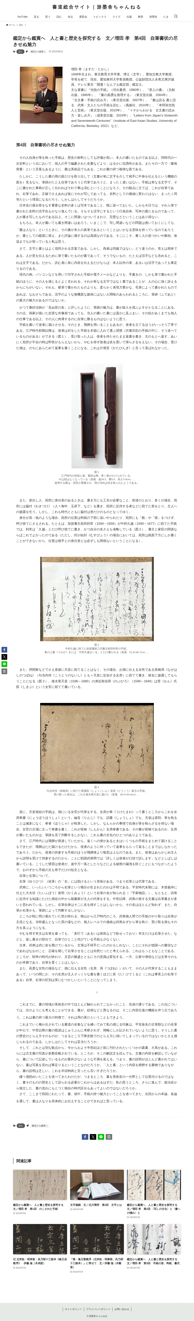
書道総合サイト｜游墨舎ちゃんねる (97, 7)
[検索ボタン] (176, 16)
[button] (85, 1137)
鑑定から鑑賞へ (38, 51)
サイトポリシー (73, 1309)
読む (20, 51)
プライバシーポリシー (98, 1309)
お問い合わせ (121, 1309)
